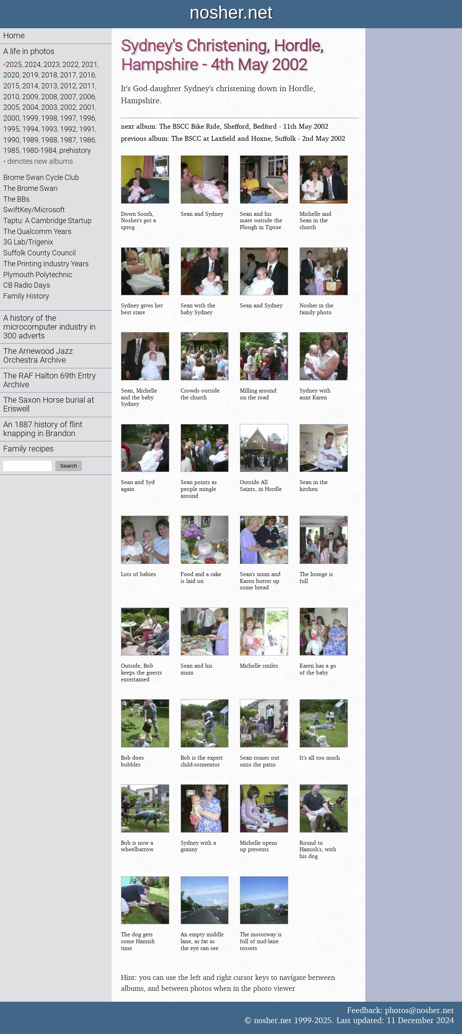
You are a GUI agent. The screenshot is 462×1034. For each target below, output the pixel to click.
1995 (11, 129)
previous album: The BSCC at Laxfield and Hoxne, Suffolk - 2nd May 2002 (233, 138)
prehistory (75, 150)
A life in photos (28, 51)
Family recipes (28, 448)
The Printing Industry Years (46, 263)
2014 (30, 85)
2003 (49, 107)
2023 (52, 64)
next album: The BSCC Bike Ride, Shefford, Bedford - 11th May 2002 (224, 126)
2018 (49, 75)
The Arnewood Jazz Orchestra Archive (38, 356)
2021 (89, 64)
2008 (49, 96)
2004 (30, 107)
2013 (49, 85)
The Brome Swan (30, 188)
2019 (30, 75)
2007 (68, 96)
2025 (14, 64)
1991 (87, 129)
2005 (11, 107)
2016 (87, 75)
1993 (49, 129)
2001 (87, 107)
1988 (49, 140)
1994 (30, 129)
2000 (11, 118)
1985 (11, 150)
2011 (87, 85)
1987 (68, 140)
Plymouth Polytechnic (37, 274)
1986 (87, 140)
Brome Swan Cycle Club (41, 177)
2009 (30, 96)
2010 (11, 96)
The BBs (16, 199)
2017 (68, 75)
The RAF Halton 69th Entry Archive (49, 380)
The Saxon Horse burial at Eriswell (48, 404)
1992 (68, 129)
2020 (11, 75)
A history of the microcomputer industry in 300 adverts (49, 326)
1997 (68, 118)
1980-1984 (39, 150)
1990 (11, 140)
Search (68, 466)
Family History (26, 296)
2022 (70, 64)
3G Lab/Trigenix (28, 242)
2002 (68, 107)
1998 (49, 118)
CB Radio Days (26, 285)
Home (14, 35)
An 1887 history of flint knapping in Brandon (42, 429)
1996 (87, 118)
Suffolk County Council (39, 253)
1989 (30, 140)
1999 (30, 118)
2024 (33, 64)
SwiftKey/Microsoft (34, 209)
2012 (68, 85)
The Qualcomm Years (37, 231)
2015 (11, 85)
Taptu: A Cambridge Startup (47, 220)
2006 (87, 96)
